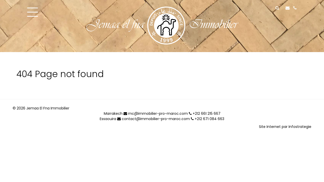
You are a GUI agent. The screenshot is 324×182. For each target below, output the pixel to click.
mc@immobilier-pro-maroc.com (156, 113)
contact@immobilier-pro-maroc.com (153, 118)
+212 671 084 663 (207, 118)
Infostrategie (300, 126)
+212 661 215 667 (204, 113)
